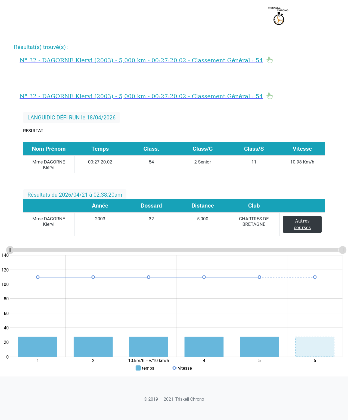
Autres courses (302, 224)
